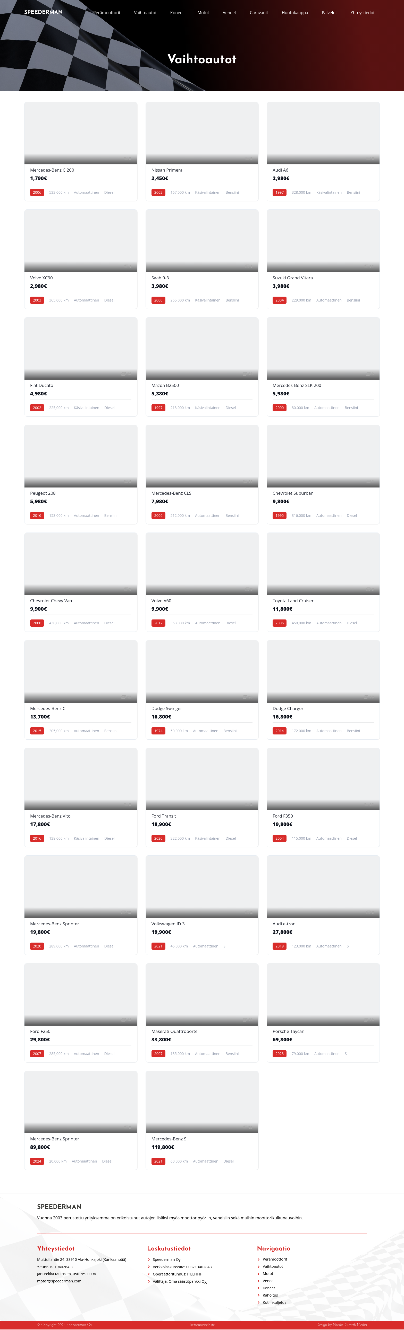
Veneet (229, 12)
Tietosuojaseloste (202, 1325)
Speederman (43, 12)
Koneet (177, 12)
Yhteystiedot (363, 12)
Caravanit (259, 12)
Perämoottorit (106, 12)
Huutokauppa (295, 12)
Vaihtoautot (145, 12)
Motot (203, 12)
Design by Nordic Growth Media (341, 1325)
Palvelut (329, 12)
